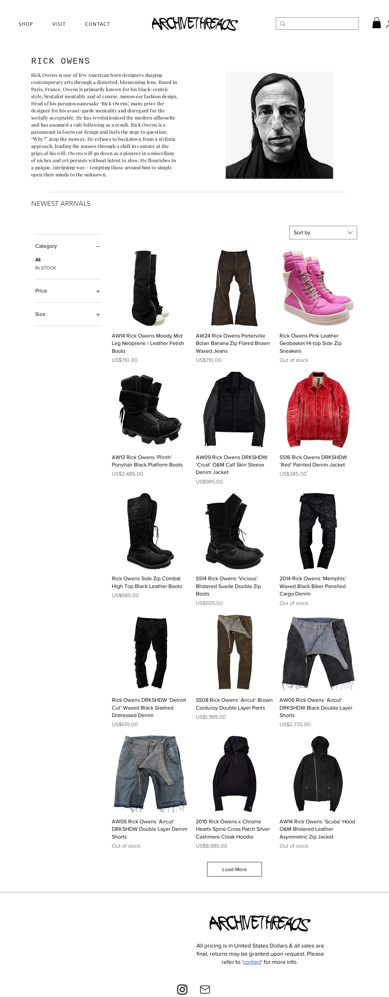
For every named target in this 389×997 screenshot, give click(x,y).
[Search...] (316, 24)
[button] (376, 22)
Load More (234, 869)
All (37, 259)
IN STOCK (45, 267)
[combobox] (323, 232)
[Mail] (205, 989)
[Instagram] (182, 989)
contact (252, 961)
